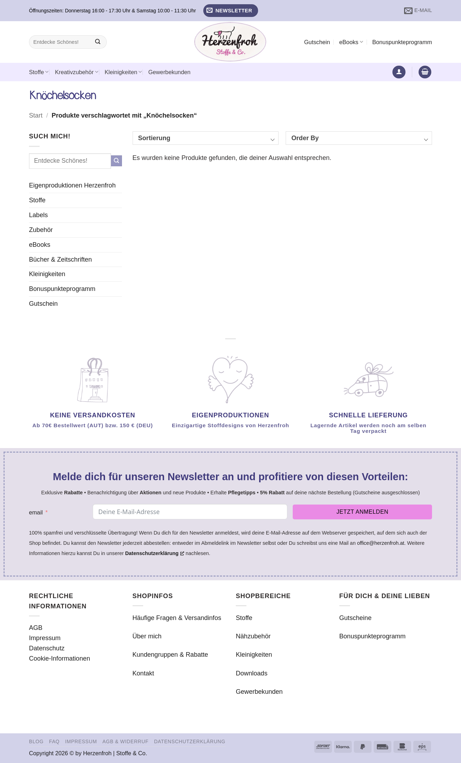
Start (35, 115)
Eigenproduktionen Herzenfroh (72, 185)
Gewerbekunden (169, 72)
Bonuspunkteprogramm (402, 42)
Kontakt (143, 673)
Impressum (44, 638)
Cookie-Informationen (59, 658)
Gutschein (317, 42)
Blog (36, 741)
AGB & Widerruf (125, 741)
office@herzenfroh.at (380, 543)
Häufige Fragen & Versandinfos (177, 617)
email (36, 512)
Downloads (251, 673)
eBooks (351, 41)
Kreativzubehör (76, 71)
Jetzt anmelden (363, 512)
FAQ (54, 741)
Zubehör (41, 229)
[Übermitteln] (97, 42)
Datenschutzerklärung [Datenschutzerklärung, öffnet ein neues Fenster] (154, 553)
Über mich (147, 636)
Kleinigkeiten (123, 71)
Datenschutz (47, 648)
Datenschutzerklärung (190, 741)
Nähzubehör (253, 636)
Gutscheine (355, 617)
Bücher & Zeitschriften (60, 259)
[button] (230, 10)
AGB (35, 627)
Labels (38, 215)
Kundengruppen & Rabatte (170, 654)
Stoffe (38, 71)
